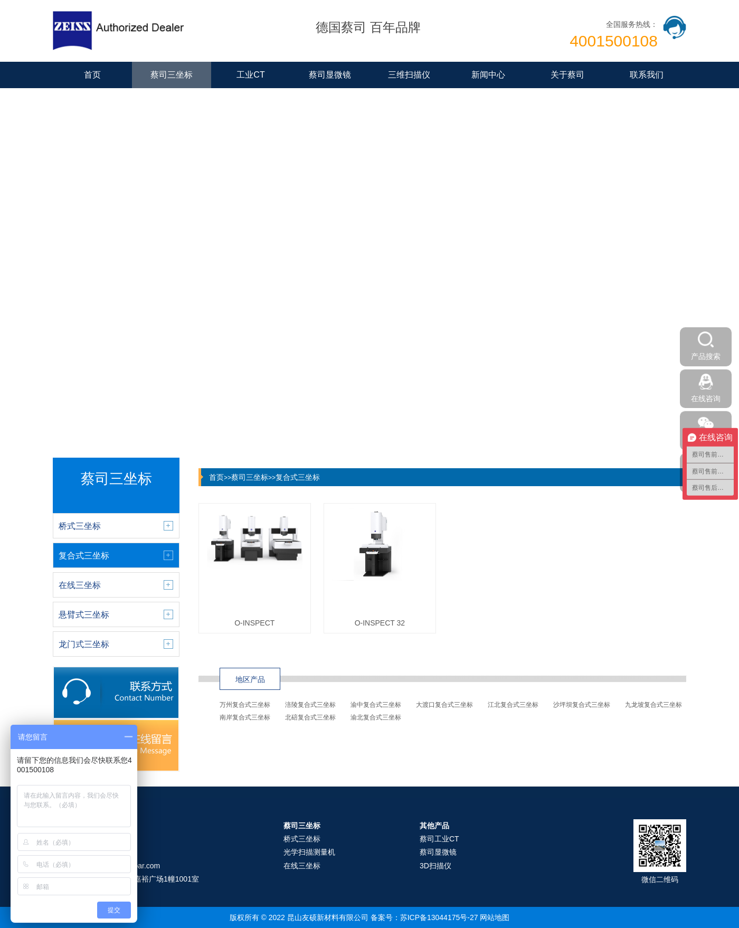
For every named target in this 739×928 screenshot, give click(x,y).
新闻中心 (488, 74)
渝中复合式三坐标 (375, 704)
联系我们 (647, 74)
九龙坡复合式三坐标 (653, 704)
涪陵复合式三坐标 (310, 704)
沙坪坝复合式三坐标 (581, 704)
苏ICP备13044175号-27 (439, 917)
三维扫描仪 (409, 74)
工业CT (250, 74)
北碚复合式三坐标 (310, 717)
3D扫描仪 (435, 865)
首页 (92, 74)
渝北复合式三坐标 (375, 717)
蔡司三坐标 (171, 74)
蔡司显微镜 (330, 74)
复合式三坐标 (298, 477)
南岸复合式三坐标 (245, 717)
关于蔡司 (567, 74)
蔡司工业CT (439, 839)
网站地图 (494, 917)
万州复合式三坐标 (245, 704)
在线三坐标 (301, 865)
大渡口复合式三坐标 (444, 704)
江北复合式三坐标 (513, 704)
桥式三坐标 (301, 839)
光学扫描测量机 (309, 852)
